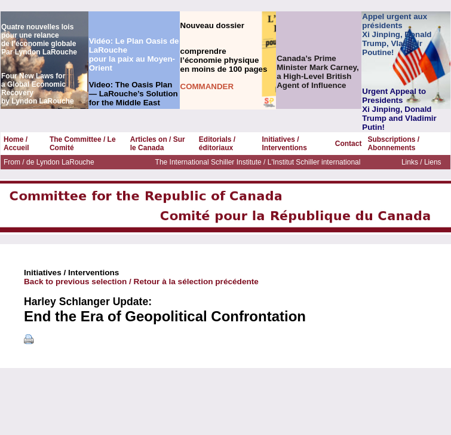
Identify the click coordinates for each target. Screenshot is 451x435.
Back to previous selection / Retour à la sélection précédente (141, 281)
